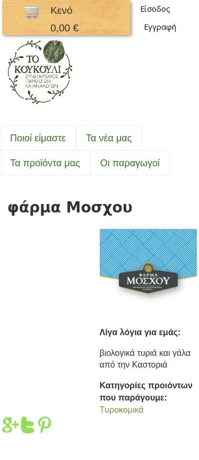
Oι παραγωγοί (130, 163)
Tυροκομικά (122, 409)
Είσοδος (155, 9)
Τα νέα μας (109, 138)
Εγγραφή (160, 27)
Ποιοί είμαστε (38, 138)
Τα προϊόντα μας (45, 163)
